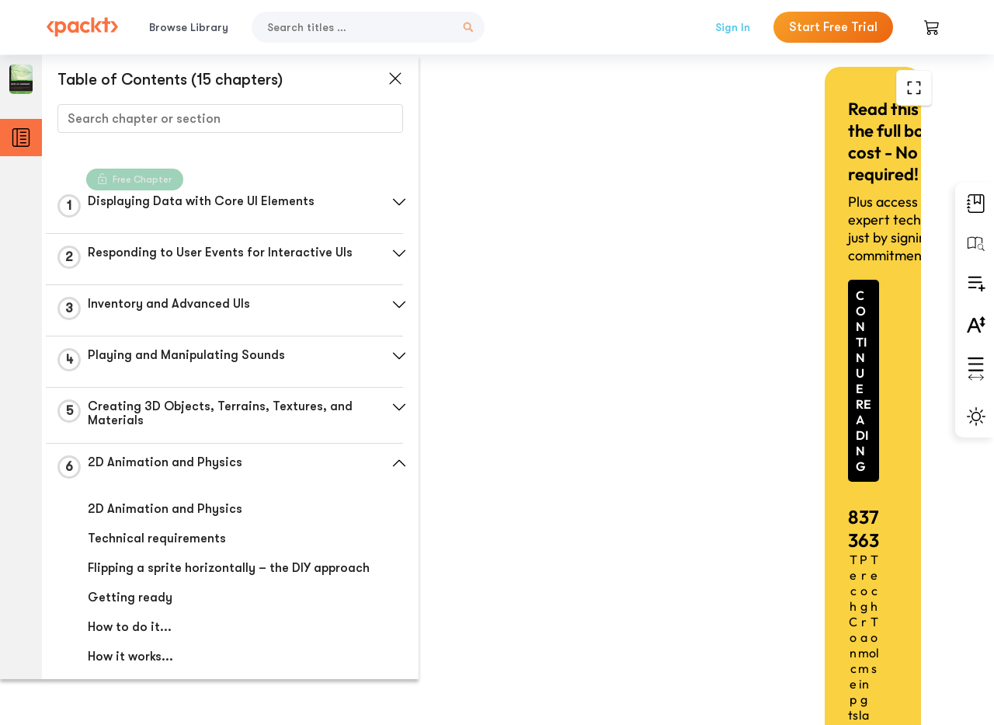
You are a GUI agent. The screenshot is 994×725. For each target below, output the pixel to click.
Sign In (732, 27)
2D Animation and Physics (164, 514)
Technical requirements (156, 543)
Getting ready (129, 616)
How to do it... (129, 646)
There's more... (131, 705)
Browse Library (188, 27)
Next (837, 609)
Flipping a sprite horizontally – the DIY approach (198, 580)
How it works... (129, 675)
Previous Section (509, 608)
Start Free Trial (833, 27)
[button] (369, 202)
